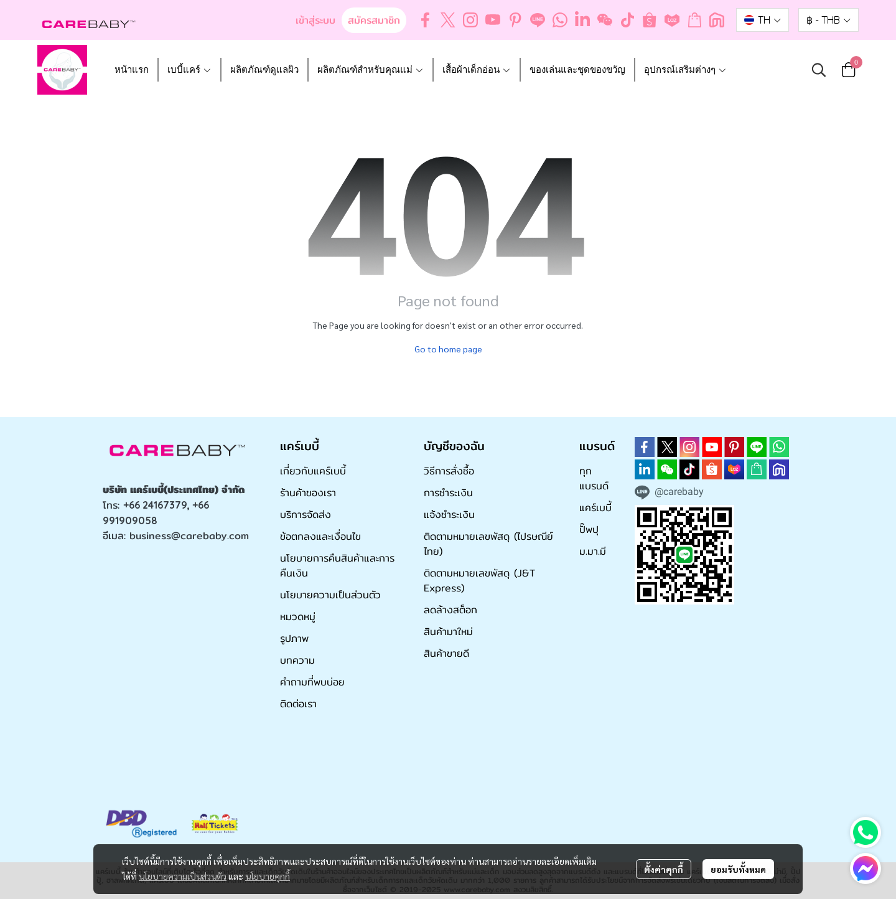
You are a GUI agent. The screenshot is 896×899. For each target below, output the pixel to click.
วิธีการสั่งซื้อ (449, 471)
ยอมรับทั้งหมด (738, 869)
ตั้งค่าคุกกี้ (663, 869)
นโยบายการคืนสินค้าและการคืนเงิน (337, 565)
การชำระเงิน (448, 493)
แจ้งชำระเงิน (449, 514)
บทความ (297, 660)
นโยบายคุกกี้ (267, 876)
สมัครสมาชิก (374, 20)
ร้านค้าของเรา (308, 493)
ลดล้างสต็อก (450, 610)
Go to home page (448, 348)
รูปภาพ (294, 638)
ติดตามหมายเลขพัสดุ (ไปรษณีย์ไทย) (488, 544)
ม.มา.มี (592, 551)
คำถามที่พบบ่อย (312, 682)
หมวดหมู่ (297, 616)
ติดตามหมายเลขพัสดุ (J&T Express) (479, 580)
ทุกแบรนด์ (594, 478)
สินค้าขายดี (446, 653)
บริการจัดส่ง (305, 514)
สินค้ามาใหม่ (448, 631)
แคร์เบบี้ (595, 507)
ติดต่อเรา (298, 704)
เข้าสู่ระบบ (315, 20)
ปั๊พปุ (589, 529)
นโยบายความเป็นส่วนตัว (182, 876)
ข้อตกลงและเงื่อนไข (320, 536)
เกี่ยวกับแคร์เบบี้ (313, 471)
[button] (762, 20)
